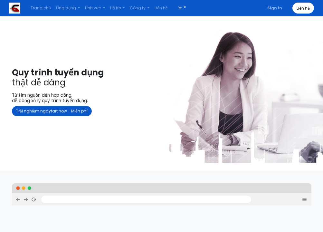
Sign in (272, 8)
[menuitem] (43, 8)
